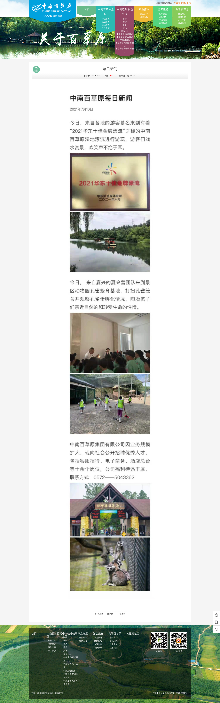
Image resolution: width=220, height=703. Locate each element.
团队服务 (163, 17)
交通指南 (163, 20)
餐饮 (125, 19)
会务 (125, 25)
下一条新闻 (121, 614)
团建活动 (144, 17)
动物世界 (106, 22)
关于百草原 (182, 9)
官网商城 (163, 23)
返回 (36, 69)
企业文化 (182, 20)
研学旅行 (144, 14)
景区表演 (106, 28)
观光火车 (125, 31)
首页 (87, 9)
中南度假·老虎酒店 (125, 34)
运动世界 (106, 25)
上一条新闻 (99, 614)
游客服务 (163, 9)
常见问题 (163, 14)
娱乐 (125, 28)
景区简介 (182, 14)
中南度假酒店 (125, 40)
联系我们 (182, 23)
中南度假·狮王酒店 (125, 37)
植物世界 (106, 19)
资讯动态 (182, 17)
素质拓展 (144, 9)
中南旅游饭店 (131, 633)
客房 (125, 22)
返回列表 (110, 614)
